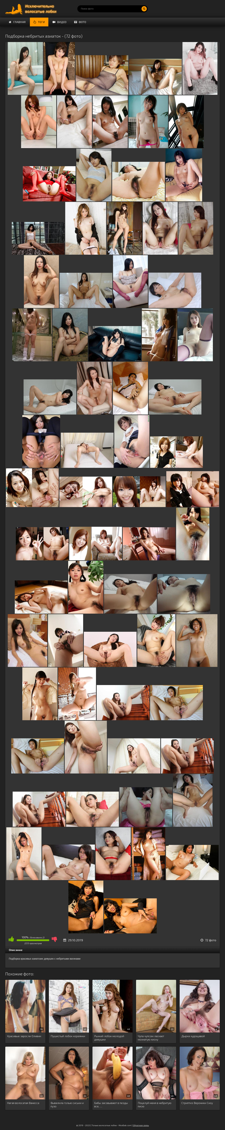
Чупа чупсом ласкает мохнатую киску (151, 1037)
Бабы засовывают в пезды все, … (111, 1104)
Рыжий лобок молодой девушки (109, 1037)
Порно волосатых (31, 9)
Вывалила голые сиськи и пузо (67, 1104)
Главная (17, 22)
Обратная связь (141, 1125)
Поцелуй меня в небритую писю (154, 1104)
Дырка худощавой (193, 1036)
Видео (59, 22)
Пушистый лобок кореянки (68, 1036)
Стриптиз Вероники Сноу (197, 1102)
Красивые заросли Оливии (24, 1036)
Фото (80, 22)
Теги (39, 22)
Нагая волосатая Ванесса (23, 1102)
